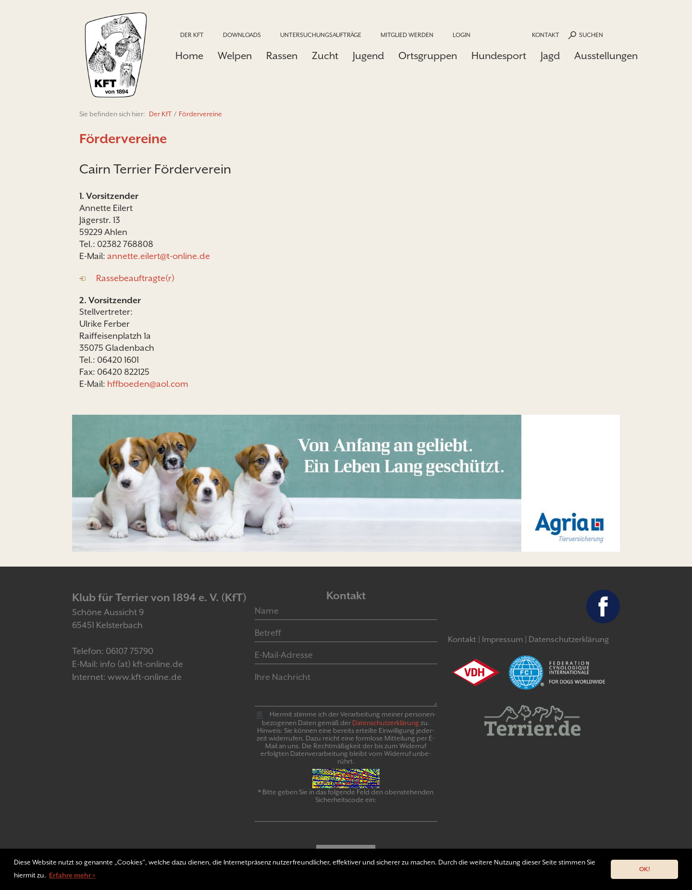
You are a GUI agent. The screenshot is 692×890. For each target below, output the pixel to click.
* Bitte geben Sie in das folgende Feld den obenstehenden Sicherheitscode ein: (345, 795)
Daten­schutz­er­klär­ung (385, 723)
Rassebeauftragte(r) (135, 278)
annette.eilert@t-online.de (158, 256)
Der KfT (192, 34)
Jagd (550, 56)
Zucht (325, 56)
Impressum (502, 639)
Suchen (591, 34)
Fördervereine (200, 114)
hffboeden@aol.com (147, 384)
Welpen (235, 56)
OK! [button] (644, 869)
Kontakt (545, 34)
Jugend (368, 56)
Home (189, 56)
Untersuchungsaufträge (320, 34)
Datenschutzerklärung (569, 639)
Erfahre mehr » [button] (72, 875)
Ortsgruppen (427, 56)
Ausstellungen (606, 56)
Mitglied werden (407, 34)
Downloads (242, 34)
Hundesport (498, 56)
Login (461, 34)
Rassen (281, 56)
